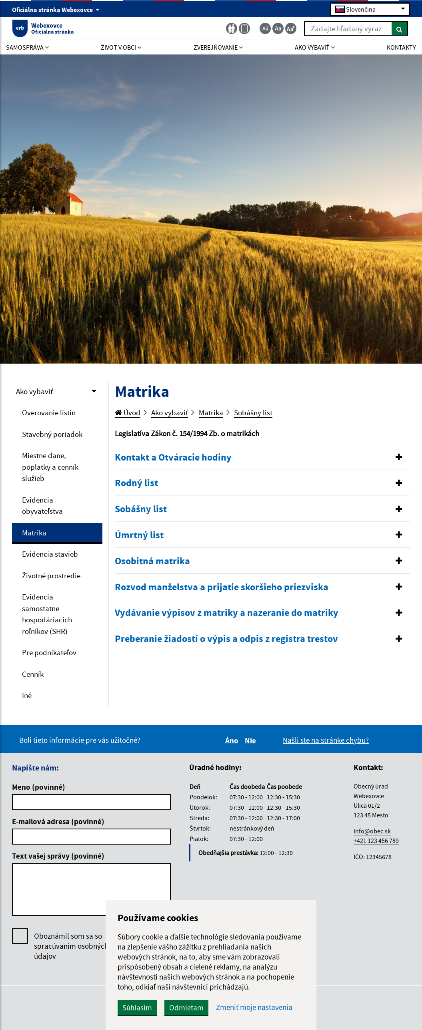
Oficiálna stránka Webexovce (56, 10)
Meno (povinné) (38, 787)
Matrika (34, 532)
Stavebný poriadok (52, 434)
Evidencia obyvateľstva (42, 505)
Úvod (127, 412)
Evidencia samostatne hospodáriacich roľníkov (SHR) (47, 614)
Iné (27, 695)
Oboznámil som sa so (71, 946)
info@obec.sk (372, 831)
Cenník (33, 674)
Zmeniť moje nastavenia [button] (254, 1007)
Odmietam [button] (186, 1007)
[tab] (262, 458)
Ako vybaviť (34, 391)
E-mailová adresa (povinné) (58, 821)
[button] (262, 457)
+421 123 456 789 (376, 841)
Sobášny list (253, 412)
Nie (251, 740)
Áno (233, 740)
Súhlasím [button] (137, 1007)
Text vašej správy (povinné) (58, 856)
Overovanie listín (49, 412)
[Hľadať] (400, 28)
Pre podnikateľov (49, 652)
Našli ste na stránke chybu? (326, 740)
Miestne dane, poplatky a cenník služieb (50, 467)
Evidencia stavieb (50, 554)
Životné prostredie (51, 575)
